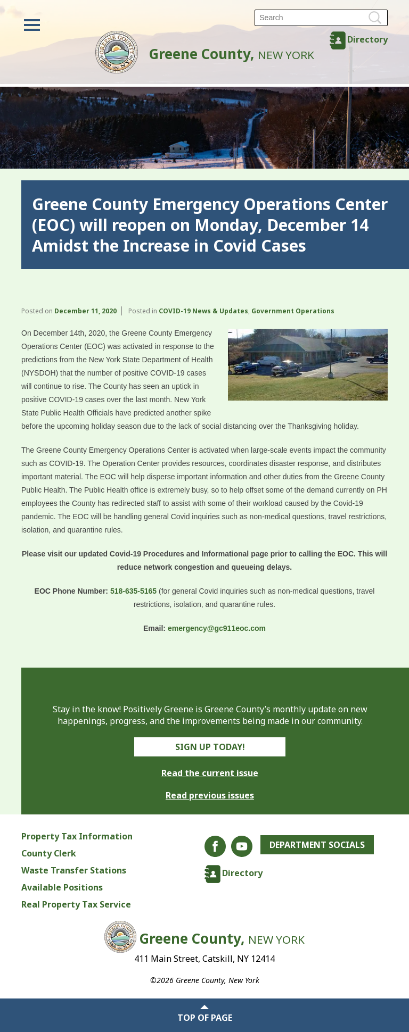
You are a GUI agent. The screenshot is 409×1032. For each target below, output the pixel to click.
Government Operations (292, 310)
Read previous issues (210, 795)
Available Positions (62, 887)
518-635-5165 (133, 591)
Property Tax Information (77, 836)
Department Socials (317, 845)
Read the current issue (209, 773)
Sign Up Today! (210, 747)
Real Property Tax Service (76, 904)
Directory (367, 39)
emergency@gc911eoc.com (217, 628)
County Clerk (48, 853)
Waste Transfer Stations (73, 870)
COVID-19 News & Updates (203, 310)
